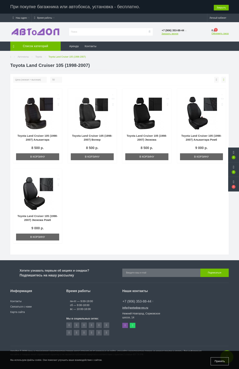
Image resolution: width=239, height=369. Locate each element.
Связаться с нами (21, 306)
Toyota (38, 56)
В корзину (37, 156)
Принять (220, 361)
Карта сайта (17, 311)
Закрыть (221, 6)
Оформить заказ (220, 33)
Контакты (90, 45)
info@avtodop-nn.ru (135, 307)
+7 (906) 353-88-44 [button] (137, 301)
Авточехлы (23, 56)
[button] (21, 17)
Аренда (74, 45)
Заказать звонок (170, 33)
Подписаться (214, 272)
